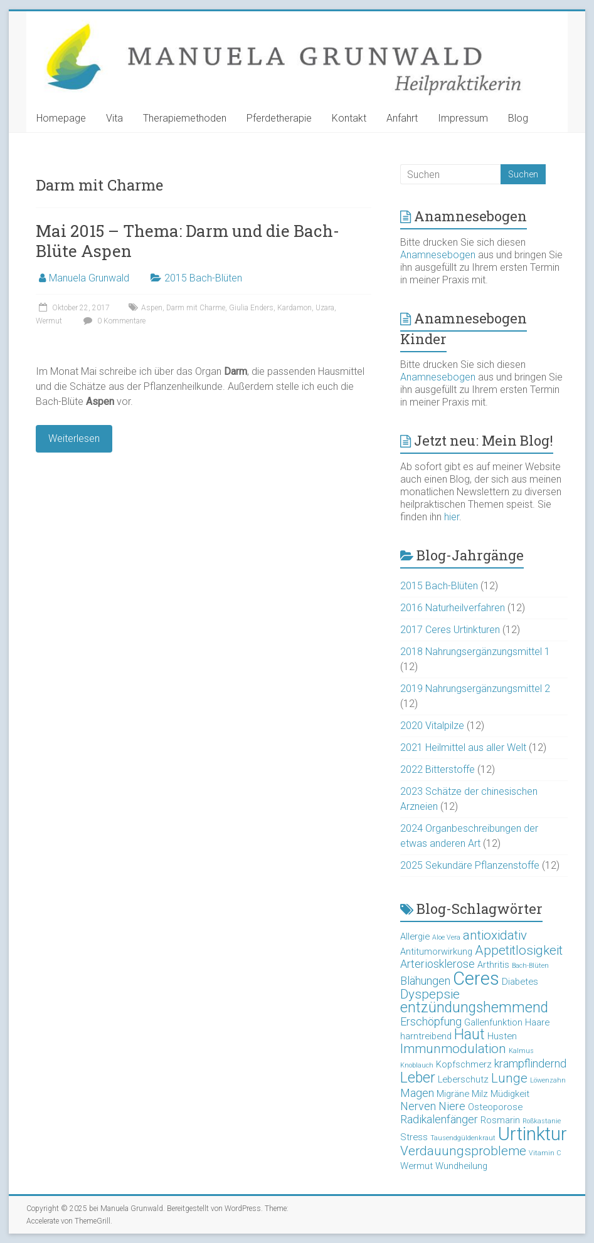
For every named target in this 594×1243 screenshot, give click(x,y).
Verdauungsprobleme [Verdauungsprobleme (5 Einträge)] (463, 1150)
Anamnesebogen (437, 255)
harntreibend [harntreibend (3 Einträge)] (426, 1036)
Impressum (463, 118)
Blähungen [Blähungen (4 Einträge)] (425, 980)
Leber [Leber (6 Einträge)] (417, 1077)
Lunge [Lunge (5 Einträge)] (509, 1078)
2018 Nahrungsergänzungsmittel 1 (475, 652)
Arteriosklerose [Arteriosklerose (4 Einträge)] (437, 963)
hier (451, 517)
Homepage (61, 118)
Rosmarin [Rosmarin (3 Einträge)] (500, 1120)
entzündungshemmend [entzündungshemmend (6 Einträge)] (474, 1007)
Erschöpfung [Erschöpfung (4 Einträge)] (431, 1021)
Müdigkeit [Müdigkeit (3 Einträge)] (510, 1093)
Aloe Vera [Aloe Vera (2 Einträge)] (446, 937)
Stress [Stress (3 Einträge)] (414, 1137)
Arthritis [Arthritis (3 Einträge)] (493, 964)
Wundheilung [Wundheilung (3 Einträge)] (461, 1166)
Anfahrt (402, 118)
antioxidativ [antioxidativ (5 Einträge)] (495, 935)
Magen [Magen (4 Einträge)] (417, 1092)
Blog (518, 118)
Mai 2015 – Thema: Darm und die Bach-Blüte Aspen (187, 240)
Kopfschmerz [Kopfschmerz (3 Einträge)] (464, 1064)
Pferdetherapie (279, 118)
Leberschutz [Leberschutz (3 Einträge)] (463, 1079)
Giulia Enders (251, 307)
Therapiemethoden (184, 118)
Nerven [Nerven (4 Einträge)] (418, 1106)
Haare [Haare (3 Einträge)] (537, 1022)
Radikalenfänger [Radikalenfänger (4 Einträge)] (439, 1119)
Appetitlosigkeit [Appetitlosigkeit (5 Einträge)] (519, 950)
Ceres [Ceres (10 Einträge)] (476, 978)
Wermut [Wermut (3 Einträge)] (416, 1166)
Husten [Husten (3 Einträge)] (502, 1036)
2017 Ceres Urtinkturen (450, 630)
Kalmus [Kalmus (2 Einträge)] (521, 1051)
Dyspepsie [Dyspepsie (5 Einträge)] (430, 994)
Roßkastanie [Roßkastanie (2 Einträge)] (541, 1121)
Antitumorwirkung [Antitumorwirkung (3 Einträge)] (436, 951)
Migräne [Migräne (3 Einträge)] (453, 1093)
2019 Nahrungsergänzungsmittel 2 (475, 689)
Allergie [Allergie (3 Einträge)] (415, 936)
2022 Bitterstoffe (437, 769)
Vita (114, 118)
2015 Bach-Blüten (203, 278)
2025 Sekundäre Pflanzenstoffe (469, 865)
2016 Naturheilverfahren (452, 608)
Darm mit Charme (195, 307)
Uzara (325, 307)
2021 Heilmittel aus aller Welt (463, 747)
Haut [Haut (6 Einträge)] (469, 1034)
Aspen (151, 307)
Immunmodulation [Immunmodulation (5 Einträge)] (453, 1048)
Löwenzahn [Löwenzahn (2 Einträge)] (548, 1080)
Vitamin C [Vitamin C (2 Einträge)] (545, 1153)
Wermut (49, 321)
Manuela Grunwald (89, 278)
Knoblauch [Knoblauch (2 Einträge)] (416, 1065)
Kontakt (349, 118)
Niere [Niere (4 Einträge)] (451, 1106)
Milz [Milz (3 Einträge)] (480, 1093)
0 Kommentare (113, 321)
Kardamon (294, 307)
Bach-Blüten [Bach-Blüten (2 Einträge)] (530, 966)
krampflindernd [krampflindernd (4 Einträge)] (530, 1063)
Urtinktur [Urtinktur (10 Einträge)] (532, 1134)
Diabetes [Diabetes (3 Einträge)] (520, 981)
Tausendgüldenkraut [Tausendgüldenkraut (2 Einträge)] (463, 1138)
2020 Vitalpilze (432, 726)
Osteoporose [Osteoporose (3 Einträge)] (495, 1107)
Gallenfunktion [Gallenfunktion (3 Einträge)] (493, 1022)
